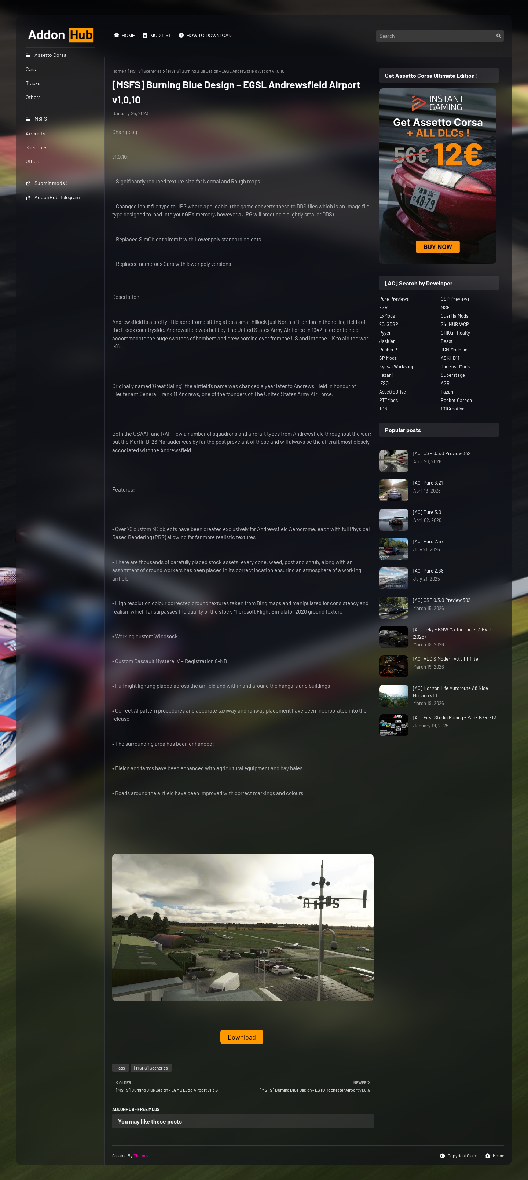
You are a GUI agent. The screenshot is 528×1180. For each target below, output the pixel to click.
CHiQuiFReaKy (455, 333)
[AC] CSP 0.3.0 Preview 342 (441, 453)
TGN (383, 409)
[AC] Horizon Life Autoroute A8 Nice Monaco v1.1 (450, 691)
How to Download (205, 35)
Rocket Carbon (456, 400)
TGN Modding (454, 349)
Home (124, 35)
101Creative (453, 409)
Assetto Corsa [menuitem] (46, 55)
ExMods (387, 316)
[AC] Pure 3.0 (427, 512)
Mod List (156, 35)
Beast (447, 341)
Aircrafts (35, 133)
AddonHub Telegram (53, 197)
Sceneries (37, 147)
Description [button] (125, 296)
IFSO (384, 383)
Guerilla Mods (454, 316)
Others (33, 161)
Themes (140, 1155)
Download (242, 1037)
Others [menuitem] (33, 97)
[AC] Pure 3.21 (428, 483)
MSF (445, 307)
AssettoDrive (392, 392)
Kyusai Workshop (396, 366)
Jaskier (387, 341)
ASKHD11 (450, 358)
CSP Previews (455, 299)
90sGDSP (388, 324)
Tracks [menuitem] (33, 83)
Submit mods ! (46, 183)
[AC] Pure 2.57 (428, 541)
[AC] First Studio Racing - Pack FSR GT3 (454, 717)
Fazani (386, 375)
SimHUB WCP (455, 324)
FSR (383, 307)
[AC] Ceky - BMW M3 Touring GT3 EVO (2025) (452, 633)
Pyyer (385, 333)
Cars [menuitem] (31, 69)
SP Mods (388, 358)
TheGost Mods (455, 366)
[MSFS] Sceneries (145, 70)
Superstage (453, 375)
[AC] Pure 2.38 (428, 571)
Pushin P (388, 349)
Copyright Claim (458, 1156)
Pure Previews (394, 299)
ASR (445, 383)
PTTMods (388, 400)
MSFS (36, 119)
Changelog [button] (124, 131)
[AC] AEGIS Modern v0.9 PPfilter (446, 659)
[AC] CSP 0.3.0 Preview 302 (441, 600)
